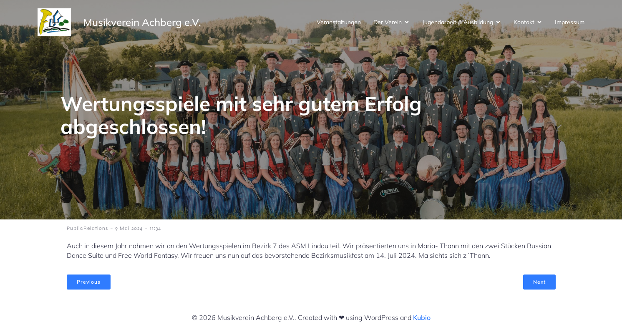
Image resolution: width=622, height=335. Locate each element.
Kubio (422, 317)
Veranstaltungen (339, 22)
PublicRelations (87, 228)
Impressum (569, 22)
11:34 (155, 228)
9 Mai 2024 (129, 228)
